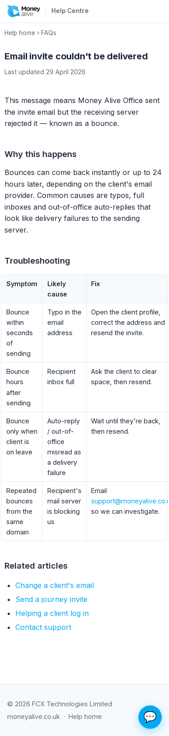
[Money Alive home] (23, 11)
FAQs (48, 32)
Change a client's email (54, 585)
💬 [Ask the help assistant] (150, 717)
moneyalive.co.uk (33, 716)
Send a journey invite (51, 599)
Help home (20, 32)
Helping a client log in (52, 613)
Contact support (43, 627)
